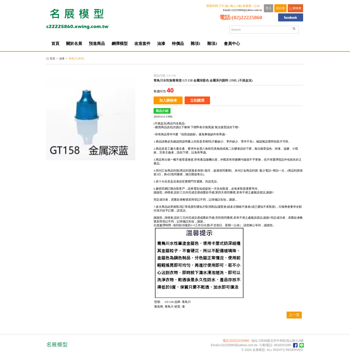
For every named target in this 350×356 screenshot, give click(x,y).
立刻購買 (197, 100)
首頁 (52, 58)
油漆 (62, 58)
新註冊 (280, 8)
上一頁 (294, 315)
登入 (268, 8)
